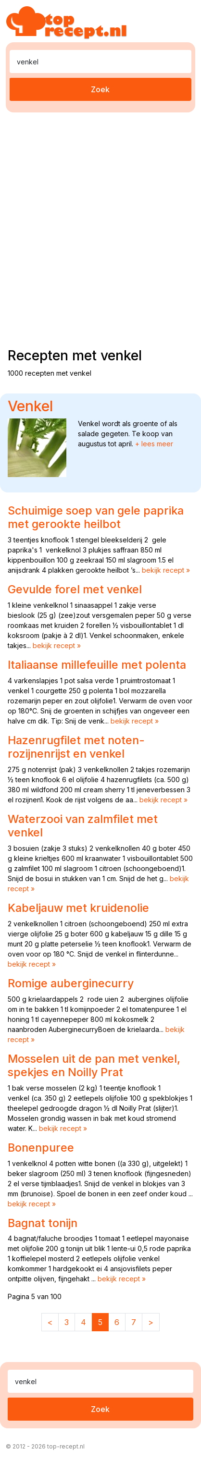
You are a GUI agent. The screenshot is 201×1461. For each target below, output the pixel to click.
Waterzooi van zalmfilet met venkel (83, 825)
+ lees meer (154, 444)
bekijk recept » (166, 570)
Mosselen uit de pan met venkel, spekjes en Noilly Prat (94, 1065)
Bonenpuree (41, 1147)
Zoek (100, 89)
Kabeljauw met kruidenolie (78, 908)
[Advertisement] (100, 228)
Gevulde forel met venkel (75, 589)
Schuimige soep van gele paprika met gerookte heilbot (96, 517)
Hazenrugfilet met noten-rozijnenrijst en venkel (76, 747)
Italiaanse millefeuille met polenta (97, 665)
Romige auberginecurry (71, 983)
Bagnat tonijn (42, 1223)
